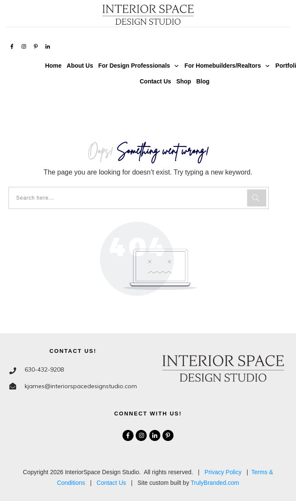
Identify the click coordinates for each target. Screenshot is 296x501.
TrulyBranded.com (215, 482)
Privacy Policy (223, 472)
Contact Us (111, 482)
